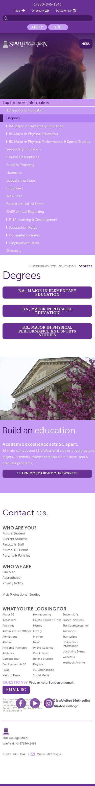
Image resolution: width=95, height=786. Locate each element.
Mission (38, 636)
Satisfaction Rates (23, 227)
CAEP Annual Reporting (25, 212)
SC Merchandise (43, 669)
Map (17, 10)
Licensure (14, 173)
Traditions (69, 631)
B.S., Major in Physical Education (47, 311)
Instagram (49, 703)
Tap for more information (26, 102)
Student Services (73, 620)
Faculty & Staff (13, 544)
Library (37, 631)
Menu (85, 44)
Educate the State (20, 180)
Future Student (14, 533)
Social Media (41, 675)
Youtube (35, 703)
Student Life (70, 614)
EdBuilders (14, 188)
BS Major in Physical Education (33, 134)
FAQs (6, 669)
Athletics (8, 653)
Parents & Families (16, 555)
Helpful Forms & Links (47, 620)
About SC (8, 614)
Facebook (21, 703)
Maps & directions (49, 754)
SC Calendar (64, 10)
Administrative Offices (17, 631)
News (36, 642)
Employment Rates (24, 243)
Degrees (13, 118)
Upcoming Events (74, 651)
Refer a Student (43, 658)
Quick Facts (40, 653)
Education (67, 266)
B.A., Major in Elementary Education (47, 292)
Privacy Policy (13, 583)
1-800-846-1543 (47, 4)
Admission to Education (25, 110)
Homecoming (42, 614)
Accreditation (12, 578)
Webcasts (69, 656)
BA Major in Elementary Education (36, 126)
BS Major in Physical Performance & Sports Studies (49, 142)
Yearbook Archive (74, 662)
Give (58, 27)
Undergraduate (42, 266)
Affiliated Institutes (15, 647)
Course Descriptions (22, 157)
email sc (16, 689)
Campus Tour (11, 658)
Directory (38, 10)
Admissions (10, 636)
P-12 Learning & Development (33, 220)
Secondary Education (23, 149)
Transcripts (70, 636)
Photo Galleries (43, 647)
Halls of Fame (11, 675)
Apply (37, 27)
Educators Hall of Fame (25, 204)
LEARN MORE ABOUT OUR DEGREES (47, 473)
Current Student (15, 539)
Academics (9, 620)
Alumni (7, 642)
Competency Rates (24, 235)
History (37, 625)
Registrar (38, 664)
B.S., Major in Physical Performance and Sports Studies (47, 331)
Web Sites (14, 196)
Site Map (9, 572)
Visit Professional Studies (21, 594)
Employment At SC (15, 664)
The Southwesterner (76, 625)
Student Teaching (20, 165)
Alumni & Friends (16, 550)
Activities (8, 625)
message (33, 754)
